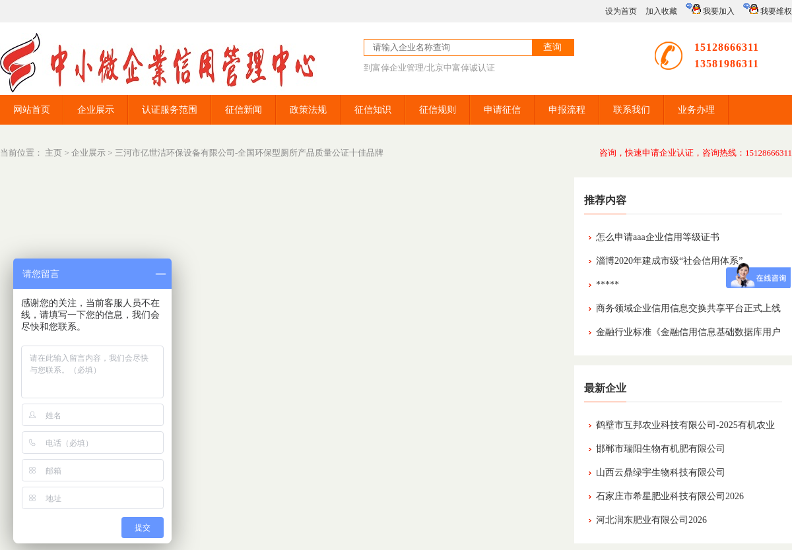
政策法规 (308, 110)
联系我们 (631, 110)
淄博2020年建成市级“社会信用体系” (669, 261)
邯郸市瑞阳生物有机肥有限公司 (660, 449)
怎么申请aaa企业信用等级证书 (657, 237)
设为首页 (621, 11)
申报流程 (566, 110)
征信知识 (372, 110)
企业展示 (95, 110)
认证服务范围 (169, 110)
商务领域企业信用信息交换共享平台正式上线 (688, 308)
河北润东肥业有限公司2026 (651, 520)
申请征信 (502, 110)
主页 (53, 153)
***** (607, 285)
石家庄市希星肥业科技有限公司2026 (670, 496)
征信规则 (437, 110)
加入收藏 (661, 11)
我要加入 (710, 9)
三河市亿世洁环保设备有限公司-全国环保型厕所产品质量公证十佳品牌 (249, 153)
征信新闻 (243, 110)
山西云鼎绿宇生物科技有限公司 (660, 472)
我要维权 (767, 9)
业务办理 (696, 110)
